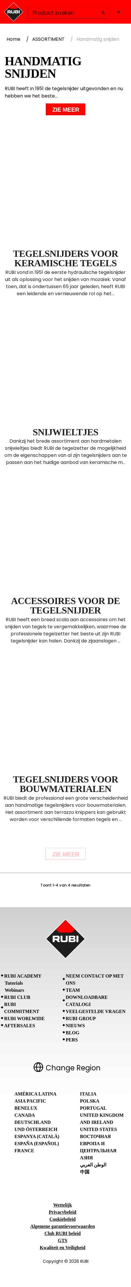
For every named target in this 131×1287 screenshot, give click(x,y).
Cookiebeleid (63, 1219)
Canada (24, 1115)
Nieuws (75, 1025)
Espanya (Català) (36, 1136)
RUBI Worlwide (24, 1018)
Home (13, 39)
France (24, 1150)
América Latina (35, 1093)
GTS (62, 1240)
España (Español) (36, 1143)
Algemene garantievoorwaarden (62, 1226)
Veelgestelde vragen (96, 1011)
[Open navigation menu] (118, 12)
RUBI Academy (23, 975)
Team (73, 990)
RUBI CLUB (17, 997)
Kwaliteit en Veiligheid (63, 1247)
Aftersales (19, 1025)
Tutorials (14, 983)
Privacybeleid (62, 1212)
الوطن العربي (93, 1164)
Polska (89, 1100)
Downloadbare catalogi (87, 1001)
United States (98, 1129)
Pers (72, 1039)
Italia (88, 1093)
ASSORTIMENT (48, 39)
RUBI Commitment (21, 1008)
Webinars (14, 990)
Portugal (93, 1108)
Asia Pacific (30, 1100)
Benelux (25, 1108)
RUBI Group (81, 1018)
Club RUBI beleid (63, 1233)
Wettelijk (62, 1205)
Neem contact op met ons (95, 979)
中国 (84, 1171)
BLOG (72, 1032)
